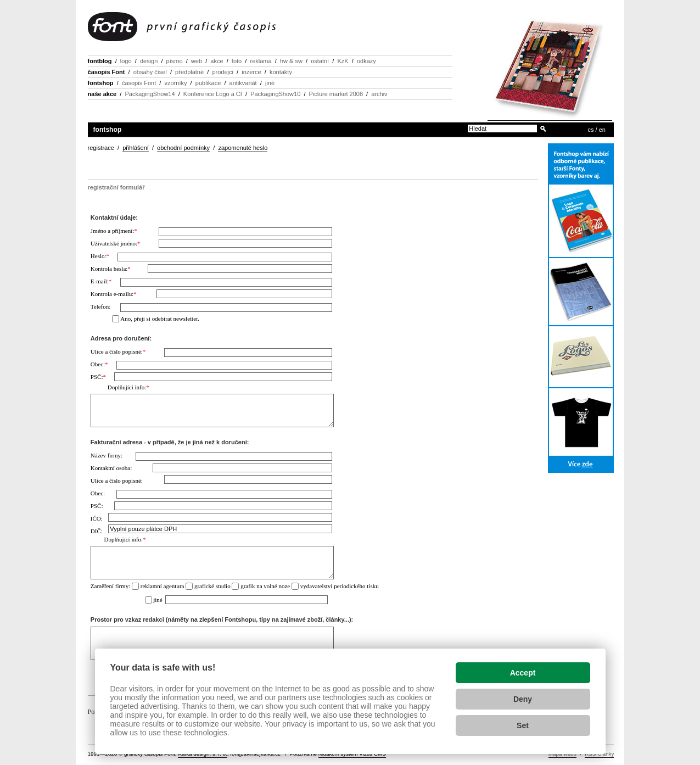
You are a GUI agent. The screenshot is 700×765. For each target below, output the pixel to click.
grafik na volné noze (265, 586)
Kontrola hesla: (111, 268)
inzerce (251, 72)
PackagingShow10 (275, 94)
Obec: (99, 364)
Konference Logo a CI (212, 94)
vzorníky (176, 83)
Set (523, 725)
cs (591, 129)
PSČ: (98, 376)
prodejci (222, 72)
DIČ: (97, 531)
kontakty (281, 72)
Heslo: (100, 256)
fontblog (100, 61)
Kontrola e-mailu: (114, 294)
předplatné (189, 72)
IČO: (97, 518)
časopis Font (106, 72)
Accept (523, 672)
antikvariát (243, 83)
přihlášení (135, 147)
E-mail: (101, 281)
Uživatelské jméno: (116, 243)
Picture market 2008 (336, 94)
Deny (522, 699)
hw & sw (291, 61)
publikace (208, 83)
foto (237, 61)
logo (126, 61)
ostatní (320, 61)
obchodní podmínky (183, 147)
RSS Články (599, 754)
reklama (260, 61)
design (149, 61)
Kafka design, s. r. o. (202, 754)
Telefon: (101, 306)
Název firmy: (106, 455)
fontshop (101, 83)
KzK (342, 61)
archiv (379, 94)
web (196, 61)
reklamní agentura (162, 586)
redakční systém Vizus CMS (352, 754)
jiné (270, 83)
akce (216, 61)
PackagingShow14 (150, 94)
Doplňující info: (128, 387)
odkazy (366, 61)
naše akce (102, 94)
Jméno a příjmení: (114, 230)
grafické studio (212, 586)
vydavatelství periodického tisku (339, 586)
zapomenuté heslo (242, 147)
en (602, 129)
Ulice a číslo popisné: (118, 351)
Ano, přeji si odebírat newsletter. (159, 318)
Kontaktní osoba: (111, 468)
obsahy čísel (150, 72)
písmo (174, 61)
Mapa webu (562, 754)
